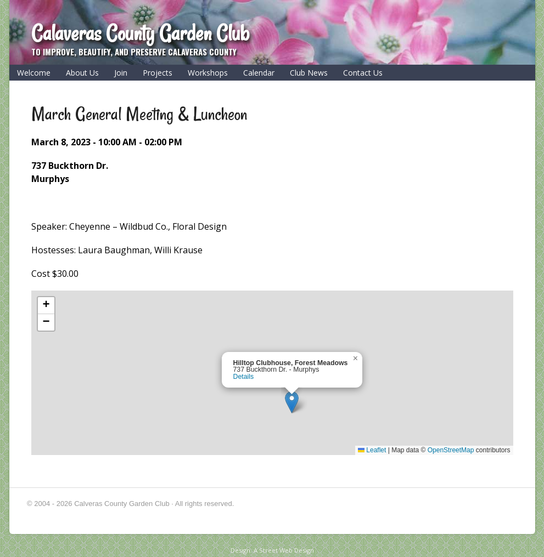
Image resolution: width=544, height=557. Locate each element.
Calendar (258, 72)
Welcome (34, 72)
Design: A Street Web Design (272, 550)
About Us (82, 72)
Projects (157, 72)
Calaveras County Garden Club (140, 33)
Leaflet (372, 450)
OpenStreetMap (451, 450)
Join (120, 72)
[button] (292, 402)
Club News (309, 72)
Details (243, 376)
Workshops (208, 72)
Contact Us (363, 72)
